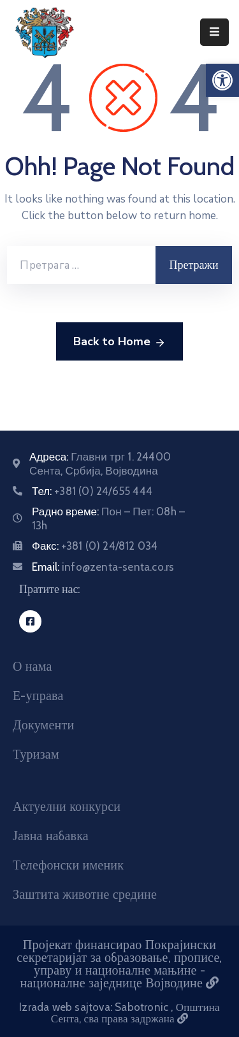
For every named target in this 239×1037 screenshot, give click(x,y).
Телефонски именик (68, 865)
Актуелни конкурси (66, 806)
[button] (222, 80)
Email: (103, 567)
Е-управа (38, 695)
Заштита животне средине (85, 894)
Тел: (92, 491)
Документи (43, 725)
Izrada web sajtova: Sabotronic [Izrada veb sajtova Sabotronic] (95, 1007)
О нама (32, 666)
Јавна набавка (51, 835)
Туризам (36, 754)
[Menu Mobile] (214, 32)
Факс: (94, 546)
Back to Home (119, 342)
